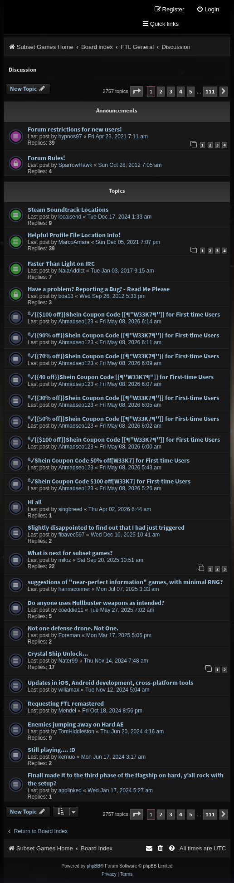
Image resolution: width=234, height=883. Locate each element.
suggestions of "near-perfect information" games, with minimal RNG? (125, 582)
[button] (136, 91)
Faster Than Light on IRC (61, 263)
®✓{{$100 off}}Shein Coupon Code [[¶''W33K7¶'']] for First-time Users (124, 314)
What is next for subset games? (70, 553)
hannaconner (74, 589)
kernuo (66, 757)
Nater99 (68, 661)
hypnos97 (70, 136)
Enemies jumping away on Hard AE (76, 724)
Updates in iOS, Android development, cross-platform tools (110, 682)
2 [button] (160, 91)
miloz (64, 560)
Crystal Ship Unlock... (58, 653)
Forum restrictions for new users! (75, 129)
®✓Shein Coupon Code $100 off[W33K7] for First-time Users (109, 481)
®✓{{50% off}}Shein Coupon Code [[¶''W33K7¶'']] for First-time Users (123, 419)
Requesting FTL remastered (66, 703)
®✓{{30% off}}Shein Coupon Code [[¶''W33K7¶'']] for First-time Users (123, 398)
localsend (70, 217)
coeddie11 (70, 610)
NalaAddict (71, 271)
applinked (70, 790)
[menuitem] (207, 9)
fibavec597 (71, 535)
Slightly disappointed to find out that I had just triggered (106, 527)
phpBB (93, 865)
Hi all (35, 502)
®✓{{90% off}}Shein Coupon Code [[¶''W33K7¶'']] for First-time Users (123, 335)
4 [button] (180, 91)
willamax (68, 690)
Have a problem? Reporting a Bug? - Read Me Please (99, 289)
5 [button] (190, 91)
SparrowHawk (75, 165)
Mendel (67, 710)
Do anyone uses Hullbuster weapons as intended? (96, 603)
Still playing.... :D (51, 750)
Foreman (69, 635)
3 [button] (170, 91)
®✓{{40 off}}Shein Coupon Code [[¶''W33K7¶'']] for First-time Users (121, 377)
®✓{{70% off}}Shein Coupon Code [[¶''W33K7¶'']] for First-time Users (123, 356)
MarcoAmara (74, 242)
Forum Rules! (46, 158)
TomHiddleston (76, 731)
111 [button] (210, 91)
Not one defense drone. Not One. (73, 628)
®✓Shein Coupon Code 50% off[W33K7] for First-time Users (109, 460)
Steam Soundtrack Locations (68, 209)
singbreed (70, 509)
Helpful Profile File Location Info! (74, 235)
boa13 (65, 296)
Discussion (22, 69)
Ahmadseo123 (75, 321)
